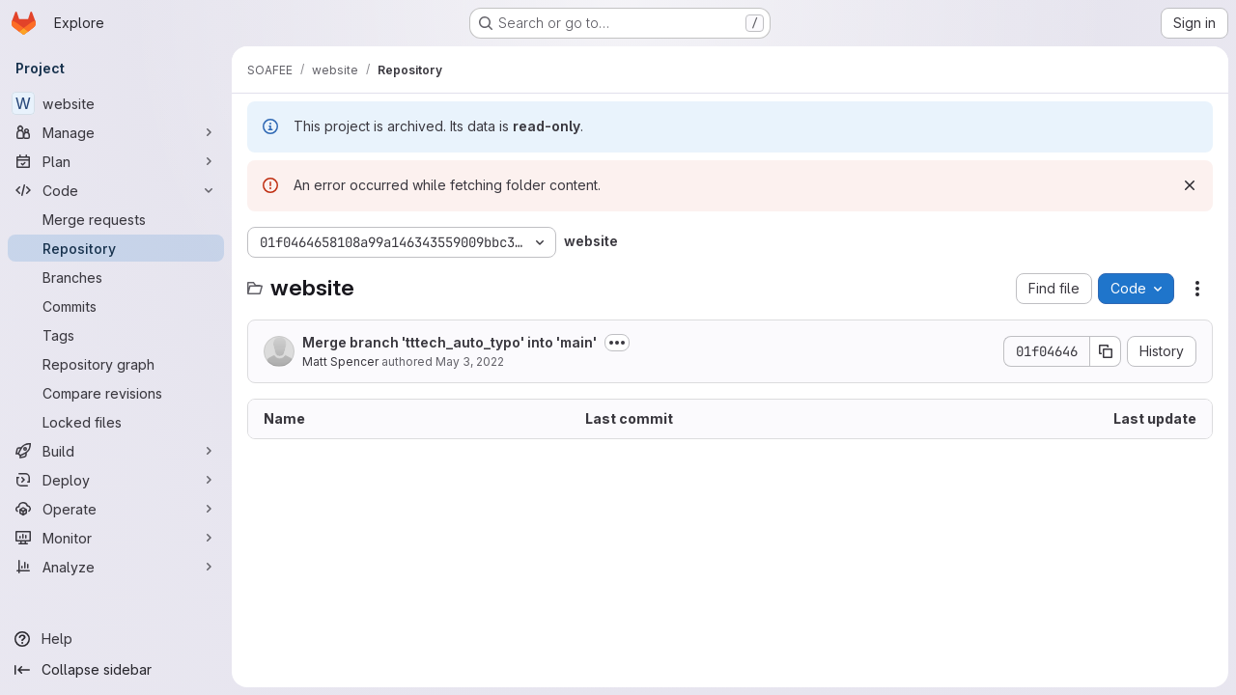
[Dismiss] (1189, 185)
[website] (116, 103)
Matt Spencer (340, 361)
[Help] (116, 639)
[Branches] (116, 277)
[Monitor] (116, 537)
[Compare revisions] (116, 392)
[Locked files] (116, 421)
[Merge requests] (116, 219)
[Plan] (116, 161)
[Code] (116, 190)
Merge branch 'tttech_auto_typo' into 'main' (449, 342)
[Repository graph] (116, 363)
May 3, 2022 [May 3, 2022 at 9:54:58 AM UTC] (469, 361)
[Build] (116, 450)
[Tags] (116, 334)
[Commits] (116, 306)
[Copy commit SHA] (1105, 351)
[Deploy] (116, 479)
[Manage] (116, 132)
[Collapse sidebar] (116, 669)
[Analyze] (116, 566)
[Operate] (116, 508)
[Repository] (116, 248)
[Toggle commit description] (617, 342)
